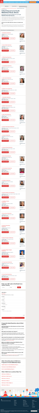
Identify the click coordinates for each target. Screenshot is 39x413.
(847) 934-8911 (12, 207)
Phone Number (13, 307)
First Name (13, 297)
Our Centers (15, 403)
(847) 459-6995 (12, 93)
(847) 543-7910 (12, 131)
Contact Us (15, 402)
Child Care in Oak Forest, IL (7, 376)
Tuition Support (25, 401)
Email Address (13, 304)
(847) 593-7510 (12, 256)
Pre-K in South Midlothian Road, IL (8, 369)
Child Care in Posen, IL (6, 378)
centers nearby (32, 2)
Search (19, 287)
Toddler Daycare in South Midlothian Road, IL (10, 364)
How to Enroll (24, 402)
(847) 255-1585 (12, 243)
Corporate (15, 405)
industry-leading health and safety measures (12, 354)
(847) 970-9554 (12, 38)
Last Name (13, 301)
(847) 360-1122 (12, 140)
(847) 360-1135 (12, 161)
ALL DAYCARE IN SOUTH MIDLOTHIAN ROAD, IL (11, 8)
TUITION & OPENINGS (5, 38)
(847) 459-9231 (12, 173)
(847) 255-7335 (12, 197)
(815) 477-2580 (12, 267)
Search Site (37, 2)
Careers (15, 404)
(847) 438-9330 (12, 83)
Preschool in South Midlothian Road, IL (9, 366)
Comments (3, 309)
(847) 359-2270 (12, 110)
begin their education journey (10, 340)
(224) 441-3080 (12, 71)
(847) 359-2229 (12, 152)
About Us (15, 401)
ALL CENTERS (3, 8)
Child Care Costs (25, 403)
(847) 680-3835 (12, 50)
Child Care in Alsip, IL (6, 380)
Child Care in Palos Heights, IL (7, 382)
